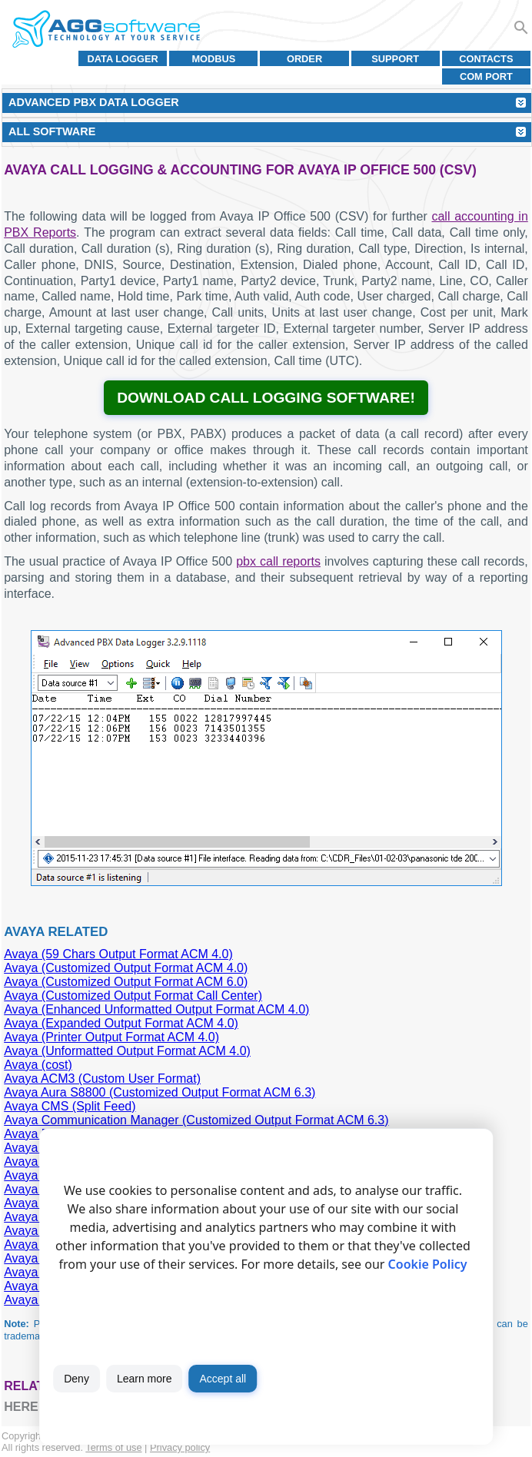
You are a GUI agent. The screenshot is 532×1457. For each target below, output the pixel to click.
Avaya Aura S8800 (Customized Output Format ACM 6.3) (159, 1092)
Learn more (144, 1378)
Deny (76, 1378)
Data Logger (123, 59)
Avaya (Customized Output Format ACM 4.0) (126, 967)
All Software (51, 131)
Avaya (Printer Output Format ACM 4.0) (111, 1037)
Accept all (222, 1378)
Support (395, 59)
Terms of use (113, 1447)
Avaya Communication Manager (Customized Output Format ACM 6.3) (196, 1120)
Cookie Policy (427, 1264)
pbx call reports (278, 561)
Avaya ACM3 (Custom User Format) (102, 1078)
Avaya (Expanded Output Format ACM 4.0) (121, 1023)
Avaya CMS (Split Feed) (69, 1106)
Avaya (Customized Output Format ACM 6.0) (126, 981)
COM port (486, 76)
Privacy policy (180, 1447)
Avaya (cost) (38, 1064)
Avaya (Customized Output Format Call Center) (133, 995)
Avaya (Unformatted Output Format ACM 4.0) (127, 1050)
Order (304, 59)
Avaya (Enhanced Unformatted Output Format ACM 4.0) (156, 1009)
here (21, 1406)
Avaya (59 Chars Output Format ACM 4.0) (118, 954)
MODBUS (213, 59)
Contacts (486, 59)
